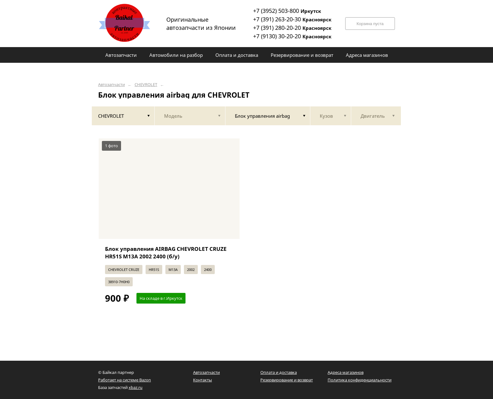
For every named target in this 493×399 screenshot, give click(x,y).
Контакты (202, 380)
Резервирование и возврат (286, 380)
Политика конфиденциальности (359, 380)
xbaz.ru (135, 387)
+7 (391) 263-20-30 (292, 19)
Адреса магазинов (345, 372)
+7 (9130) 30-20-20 (292, 36)
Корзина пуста (370, 23)
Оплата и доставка (278, 372)
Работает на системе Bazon (124, 380)
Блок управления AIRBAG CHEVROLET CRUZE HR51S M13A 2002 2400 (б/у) (166, 252)
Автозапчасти (111, 85)
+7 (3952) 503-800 (287, 10)
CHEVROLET (146, 85)
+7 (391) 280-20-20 (292, 27)
